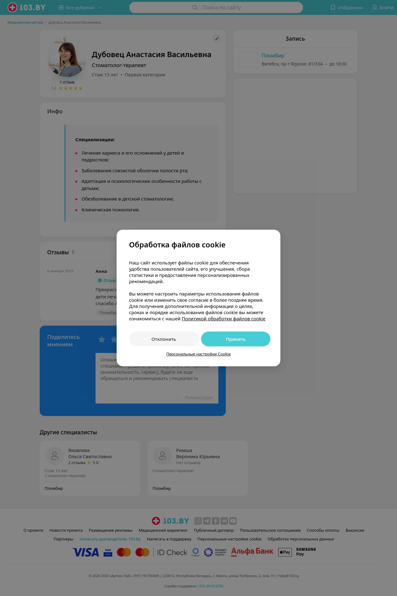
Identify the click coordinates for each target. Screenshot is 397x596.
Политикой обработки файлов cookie (223, 318)
